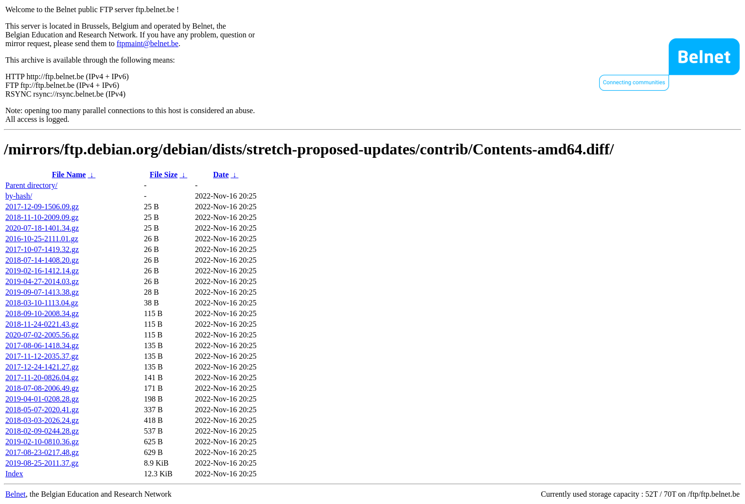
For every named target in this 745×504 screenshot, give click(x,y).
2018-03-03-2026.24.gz (42, 420)
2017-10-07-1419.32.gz (42, 249)
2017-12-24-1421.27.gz (42, 367)
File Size (163, 174)
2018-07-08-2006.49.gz (42, 388)
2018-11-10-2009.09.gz (42, 217)
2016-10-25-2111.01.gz (41, 239)
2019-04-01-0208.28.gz (42, 399)
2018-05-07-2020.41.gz (42, 409)
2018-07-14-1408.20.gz (42, 260)
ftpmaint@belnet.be (147, 43)
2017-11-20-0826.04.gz (42, 377)
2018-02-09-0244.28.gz (42, 431)
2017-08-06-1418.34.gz (42, 345)
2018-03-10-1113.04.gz (41, 303)
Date (221, 174)
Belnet (15, 494)
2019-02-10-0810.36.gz (42, 441)
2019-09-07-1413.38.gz (42, 292)
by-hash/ (18, 196)
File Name (69, 174)
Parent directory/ (31, 185)
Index (14, 474)
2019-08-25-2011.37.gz (42, 463)
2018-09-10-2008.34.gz (42, 313)
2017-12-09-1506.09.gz (42, 206)
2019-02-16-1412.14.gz (42, 271)
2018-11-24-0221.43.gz (42, 324)
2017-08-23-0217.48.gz (42, 452)
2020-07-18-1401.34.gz (42, 228)
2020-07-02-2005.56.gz (42, 335)
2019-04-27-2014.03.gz (42, 281)
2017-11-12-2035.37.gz (42, 356)
